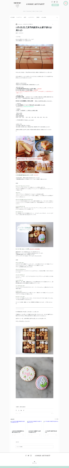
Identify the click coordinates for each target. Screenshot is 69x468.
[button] (57, 17)
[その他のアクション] (52, 24)
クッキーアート (19, 17)
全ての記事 (12, 17)
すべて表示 (56, 419)
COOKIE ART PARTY (35, 4)
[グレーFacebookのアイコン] (52, 2)
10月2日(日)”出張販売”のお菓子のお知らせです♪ (34, 432)
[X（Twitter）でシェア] (18, 410)
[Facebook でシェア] (16, 410)
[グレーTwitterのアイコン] (54, 2)
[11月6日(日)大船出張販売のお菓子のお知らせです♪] (18, 425)
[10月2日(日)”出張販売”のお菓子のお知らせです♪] (34, 425)
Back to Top (34, 463)
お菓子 (25, 17)
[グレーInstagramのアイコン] (57, 2)
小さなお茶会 (43, 17)
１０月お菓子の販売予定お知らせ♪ (51, 432)
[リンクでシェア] (23, 410)
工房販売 (37, 17)
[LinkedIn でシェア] (21, 410)
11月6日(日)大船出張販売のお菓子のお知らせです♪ (18, 432)
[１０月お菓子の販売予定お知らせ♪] (51, 425)
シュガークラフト (31, 17)
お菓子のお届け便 (22, 406)
